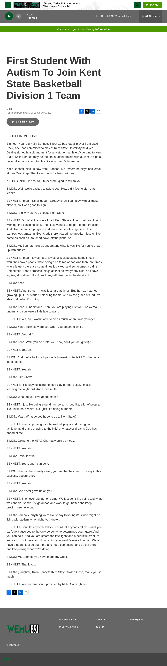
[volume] (19, 16)
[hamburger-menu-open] (8, 5)
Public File (99, 627)
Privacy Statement (68, 627)
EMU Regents (136, 619)
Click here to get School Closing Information (83, 29)
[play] (9, 16)
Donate (154, 5)
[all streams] (150, 16)
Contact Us (99, 619)
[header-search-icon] (137, 5)
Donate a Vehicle (67, 619)
